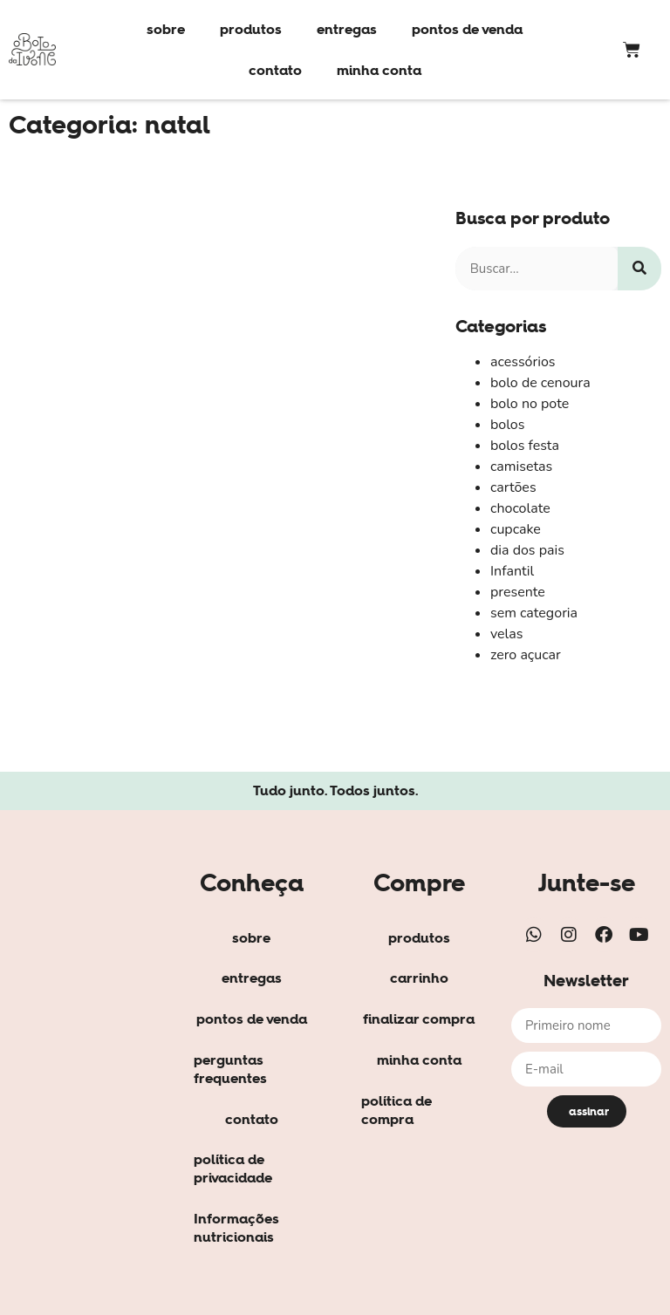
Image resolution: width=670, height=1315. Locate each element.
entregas (347, 28)
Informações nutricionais (236, 1227)
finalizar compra (419, 1018)
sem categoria (534, 613)
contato (275, 69)
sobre (166, 28)
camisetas (521, 466)
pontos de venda (467, 28)
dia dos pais (527, 550)
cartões (513, 487)
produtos (251, 28)
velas (506, 634)
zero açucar (525, 654)
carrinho (419, 977)
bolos (507, 424)
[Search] (639, 268)
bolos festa (524, 445)
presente (517, 592)
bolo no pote (529, 403)
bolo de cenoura (540, 382)
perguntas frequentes (230, 1068)
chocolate (520, 508)
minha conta (379, 69)
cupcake (515, 529)
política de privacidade (233, 1168)
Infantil (512, 571)
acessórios (523, 361)
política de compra (396, 1109)
